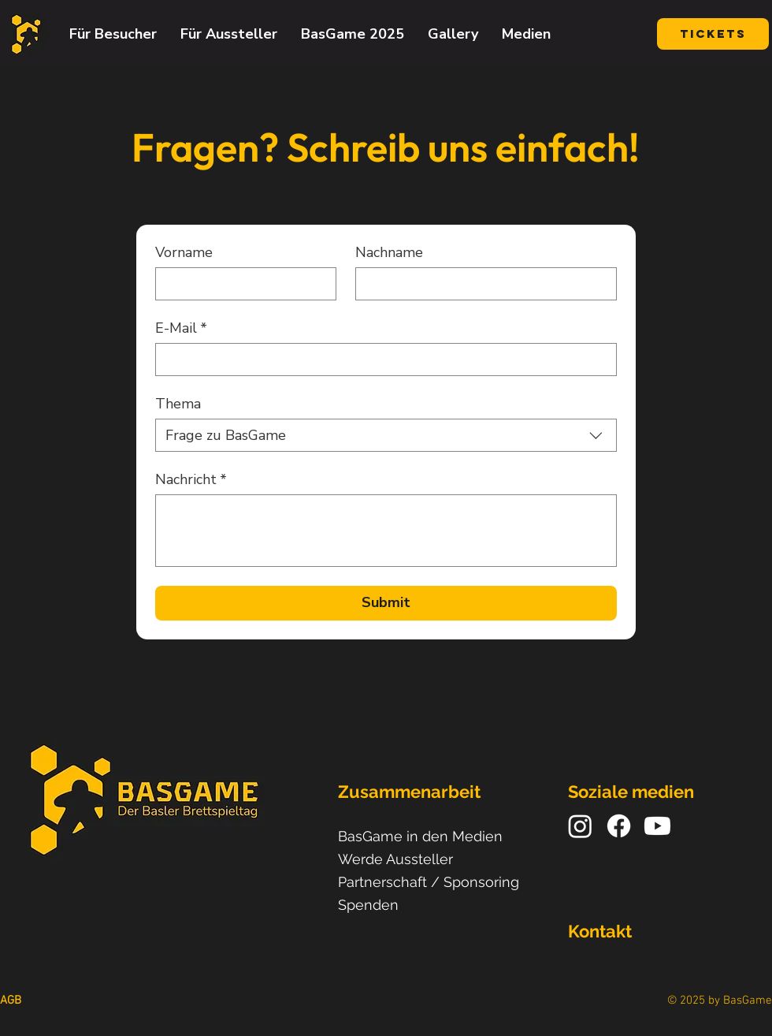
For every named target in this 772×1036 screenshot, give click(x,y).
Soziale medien (631, 791)
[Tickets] (713, 34)
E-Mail (181, 328)
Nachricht (191, 479)
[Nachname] (481, 284)
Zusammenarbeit (409, 791)
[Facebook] (618, 826)
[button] (113, 34)
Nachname (389, 252)
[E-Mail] (381, 359)
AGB (10, 1000)
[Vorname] (241, 284)
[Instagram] (580, 826)
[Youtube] (657, 826)
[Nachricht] (386, 530)
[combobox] (386, 435)
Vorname (184, 252)
